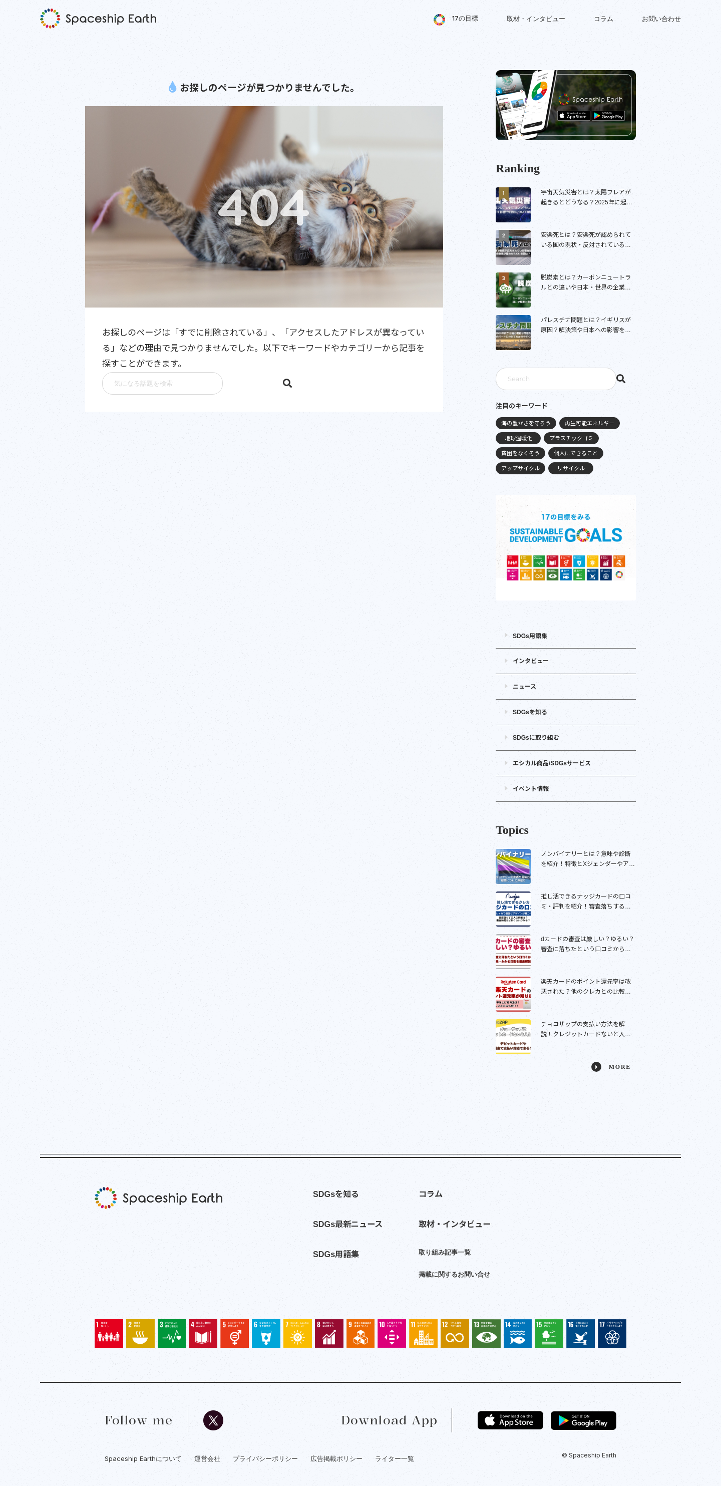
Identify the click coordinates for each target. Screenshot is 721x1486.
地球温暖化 (518, 438)
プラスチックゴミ (571, 438)
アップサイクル (520, 468)
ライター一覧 (394, 1458)
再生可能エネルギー (589, 423)
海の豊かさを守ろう (526, 423)
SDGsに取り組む (536, 737)
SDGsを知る (530, 712)
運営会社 (207, 1458)
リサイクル (571, 468)
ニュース (524, 686)
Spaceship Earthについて (143, 1458)
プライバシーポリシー (265, 1458)
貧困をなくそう (520, 453)
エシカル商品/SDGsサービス (552, 763)
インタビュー (531, 661)
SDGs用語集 (530, 636)
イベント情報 (531, 788)
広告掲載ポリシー (336, 1458)
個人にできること (576, 453)
